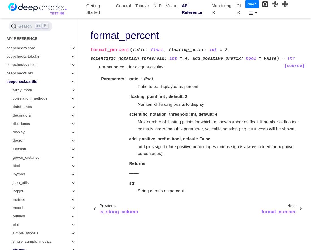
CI (239, 8)
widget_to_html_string (37, 191)
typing (18, 216)
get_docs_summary (36, 140)
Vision (171, 5)
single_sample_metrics (32, 31)
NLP (157, 5)
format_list (28, 115)
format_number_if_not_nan (42, 199)
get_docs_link (31, 207)
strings (19, 39)
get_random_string (35, 123)
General (123, 5)
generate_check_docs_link (42, 182)
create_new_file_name (38, 165)
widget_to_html (32, 174)
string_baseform (33, 48)
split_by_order (31, 81)
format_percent (33, 98)
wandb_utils (23, 233)
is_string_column (33, 90)
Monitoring (221, 8)
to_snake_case (32, 157)
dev (251, 4)
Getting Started (93, 9)
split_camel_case (34, 64)
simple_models (25, 22)
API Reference (192, 9)
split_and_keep (32, 73)
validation (21, 224)
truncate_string (31, 148)
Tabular (142, 5)
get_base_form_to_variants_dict (46, 56)
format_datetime (33, 132)
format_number (32, 106)
